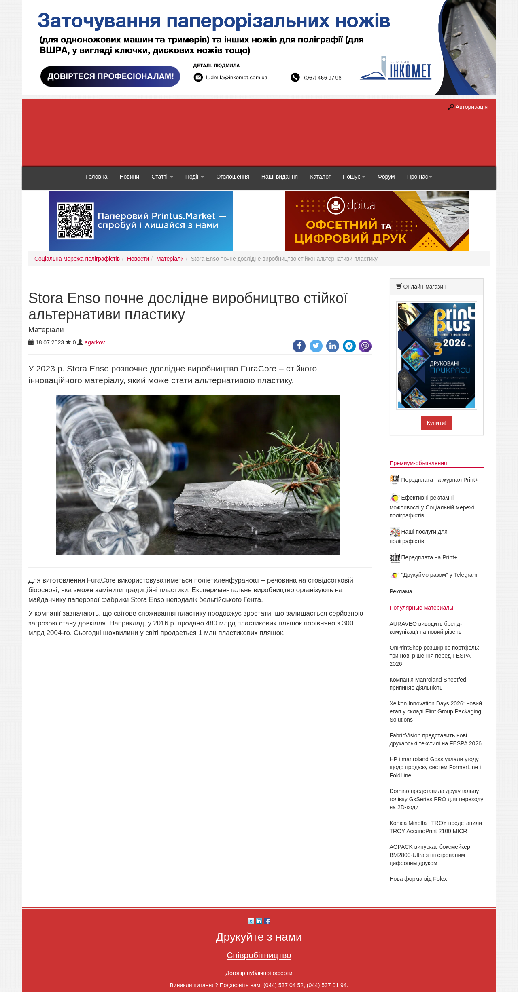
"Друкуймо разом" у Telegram (434, 575)
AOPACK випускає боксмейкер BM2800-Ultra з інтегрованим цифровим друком (430, 855)
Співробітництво (259, 955)
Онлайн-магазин (424, 286)
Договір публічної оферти (258, 973)
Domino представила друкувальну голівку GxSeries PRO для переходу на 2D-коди (437, 799)
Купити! (436, 423)
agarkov (95, 342)
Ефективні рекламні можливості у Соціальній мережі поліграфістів (432, 506)
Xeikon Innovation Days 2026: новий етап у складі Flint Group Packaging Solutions (436, 711)
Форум (386, 176)
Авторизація (472, 106)
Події (194, 176)
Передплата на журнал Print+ (434, 480)
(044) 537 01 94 (327, 985)
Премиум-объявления (418, 463)
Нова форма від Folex (418, 879)
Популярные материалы (422, 607)
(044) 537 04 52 (283, 985)
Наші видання (279, 176)
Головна (96, 176)
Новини (129, 176)
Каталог (320, 176)
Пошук (354, 176)
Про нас (419, 176)
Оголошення (232, 176)
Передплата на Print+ (424, 557)
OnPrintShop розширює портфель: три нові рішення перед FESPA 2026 (435, 655)
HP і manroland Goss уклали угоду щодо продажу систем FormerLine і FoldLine (435, 767)
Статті (162, 176)
